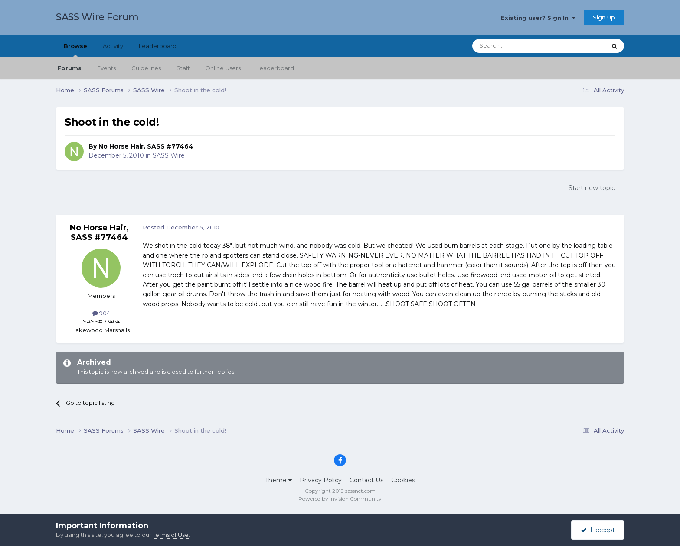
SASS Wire (169, 155)
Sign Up (604, 17)
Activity (113, 45)
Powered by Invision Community (340, 498)
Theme (278, 480)
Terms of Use (171, 534)
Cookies (403, 480)
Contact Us (366, 480)
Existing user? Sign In (538, 17)
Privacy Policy (321, 480)
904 (101, 313)
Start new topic (592, 188)
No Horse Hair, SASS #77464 (145, 146)
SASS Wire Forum (97, 17)
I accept (598, 530)
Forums (69, 68)
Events (106, 68)
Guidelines (146, 68)
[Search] (518, 46)
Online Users (223, 68)
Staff (183, 68)
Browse (75, 49)
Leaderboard (275, 68)
